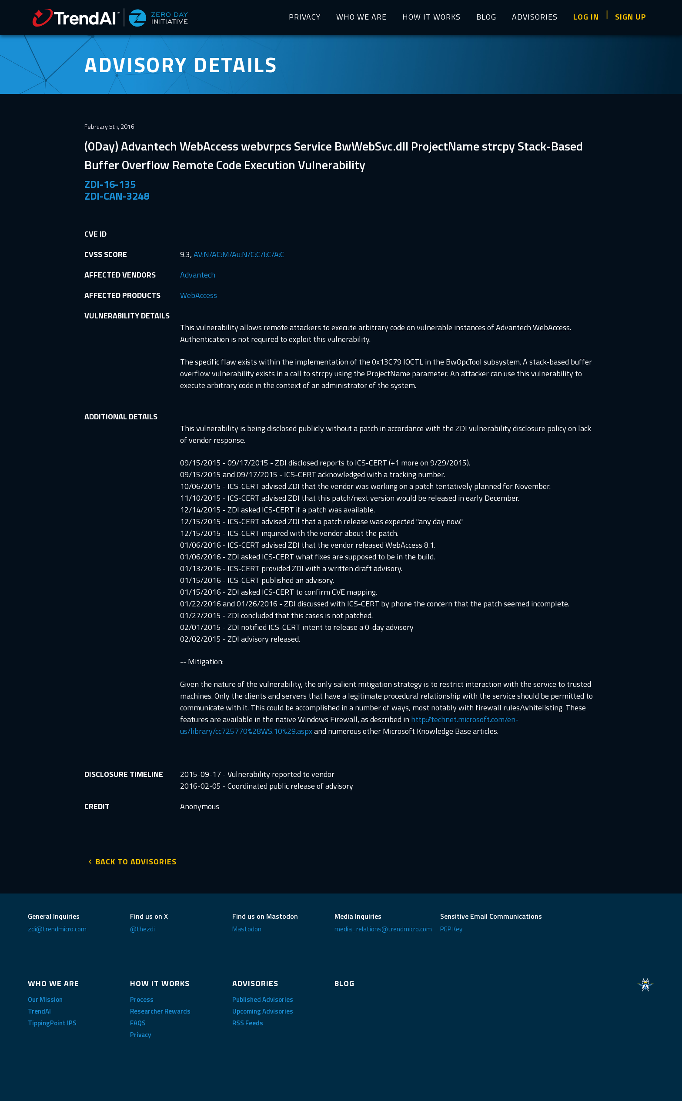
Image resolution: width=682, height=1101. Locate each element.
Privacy (140, 1032)
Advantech (197, 275)
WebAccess (198, 295)
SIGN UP (630, 17)
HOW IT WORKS (431, 17)
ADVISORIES (535, 17)
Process (142, 997)
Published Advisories (262, 997)
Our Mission (45, 997)
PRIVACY (305, 17)
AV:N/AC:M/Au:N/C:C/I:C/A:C (239, 254)
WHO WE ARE (361, 17)
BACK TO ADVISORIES (136, 859)
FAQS (138, 1020)
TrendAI (39, 1009)
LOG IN (586, 17)
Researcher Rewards (160, 1009)
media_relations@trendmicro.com (383, 926)
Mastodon (246, 926)
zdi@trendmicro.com (57, 926)
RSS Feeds (247, 1020)
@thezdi (142, 926)
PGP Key (451, 926)
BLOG (486, 17)
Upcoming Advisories (262, 1009)
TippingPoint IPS (52, 1020)
